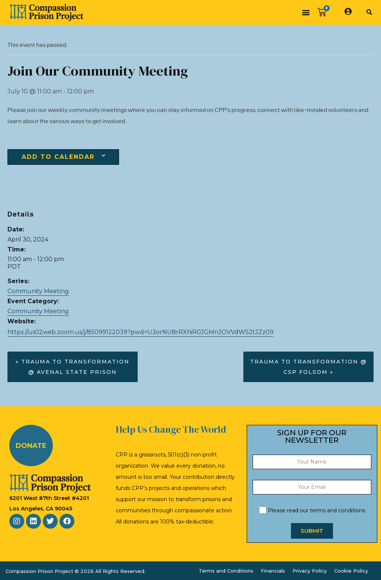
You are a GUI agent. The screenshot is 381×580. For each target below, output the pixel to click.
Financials (273, 571)
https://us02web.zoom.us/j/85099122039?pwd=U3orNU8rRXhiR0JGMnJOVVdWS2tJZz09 (140, 332)
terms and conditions (337, 510)
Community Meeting (38, 291)
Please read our (312, 510)
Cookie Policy (351, 571)
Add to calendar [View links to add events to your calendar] (58, 157)
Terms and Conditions (226, 571)
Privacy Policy (309, 571)
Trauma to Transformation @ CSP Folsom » (308, 366)
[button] (306, 12)
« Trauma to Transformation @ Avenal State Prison (72, 366)
